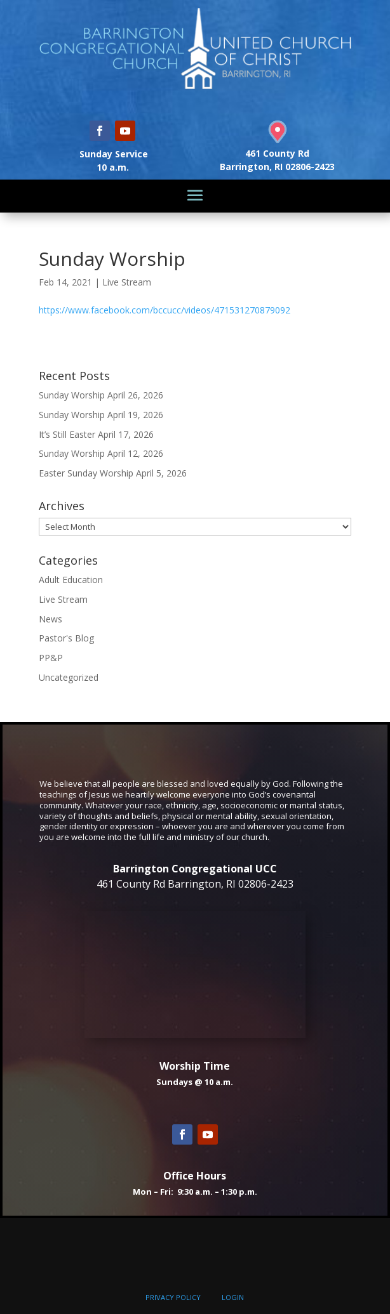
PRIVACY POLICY (173, 1297)
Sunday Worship (72, 395)
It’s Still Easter (67, 434)
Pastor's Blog (66, 638)
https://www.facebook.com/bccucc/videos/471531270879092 (164, 310)
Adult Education (71, 580)
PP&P (51, 658)
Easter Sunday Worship (86, 473)
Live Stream (126, 282)
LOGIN (233, 1297)
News (50, 619)
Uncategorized (68, 677)
